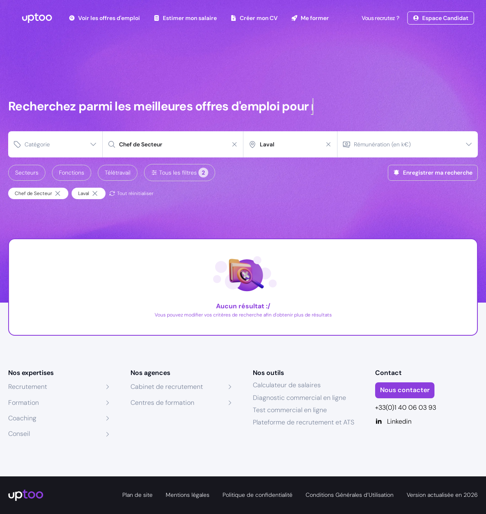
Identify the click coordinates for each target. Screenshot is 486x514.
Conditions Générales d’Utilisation (350, 494)
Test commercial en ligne (290, 410)
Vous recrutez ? (379, 18)
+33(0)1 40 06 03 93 (405, 407)
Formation (23, 402)
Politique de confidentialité (257, 494)
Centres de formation (162, 402)
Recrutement (27, 386)
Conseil (19, 433)
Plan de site (137, 494)
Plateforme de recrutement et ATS (303, 422)
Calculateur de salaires (287, 385)
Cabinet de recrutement (166, 386)
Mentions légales (187, 494)
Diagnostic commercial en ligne (299, 397)
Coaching (22, 418)
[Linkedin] (426, 421)
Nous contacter (405, 390)
